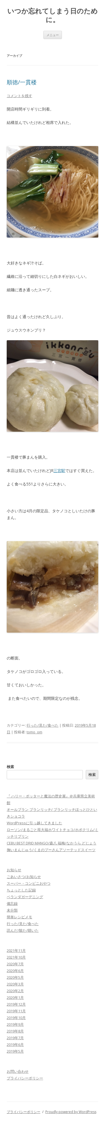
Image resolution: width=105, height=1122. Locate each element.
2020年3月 (15, 984)
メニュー (52, 35)
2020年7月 (15, 963)
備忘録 (12, 903)
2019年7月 (15, 1037)
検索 (10, 766)
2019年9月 (15, 1024)
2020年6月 (15, 970)
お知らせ (14, 869)
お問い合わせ (18, 1071)
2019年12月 (16, 1004)
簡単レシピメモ (19, 916)
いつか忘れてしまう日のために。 (52, 15)
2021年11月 (16, 950)
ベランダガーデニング (25, 896)
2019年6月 (15, 1044)
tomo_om (34, 731)
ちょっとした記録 (21, 890)
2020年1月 (15, 997)
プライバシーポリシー (25, 1078)
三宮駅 (59, 470)
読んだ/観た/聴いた (23, 930)
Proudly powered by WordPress (70, 1111)
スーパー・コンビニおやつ (28, 883)
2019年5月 (15, 1051)
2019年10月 (16, 1017)
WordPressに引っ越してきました (34, 822)
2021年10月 (16, 957)
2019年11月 (16, 1010)
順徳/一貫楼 (22, 82)
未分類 (12, 910)
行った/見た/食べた (43, 725)
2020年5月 (15, 977)
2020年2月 (15, 990)
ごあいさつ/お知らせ (24, 876)
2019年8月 (15, 1031)
